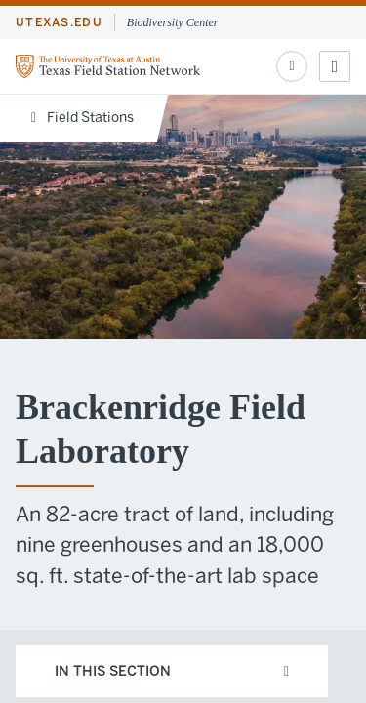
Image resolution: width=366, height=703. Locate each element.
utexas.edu (59, 22)
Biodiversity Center (173, 22)
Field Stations (82, 117)
